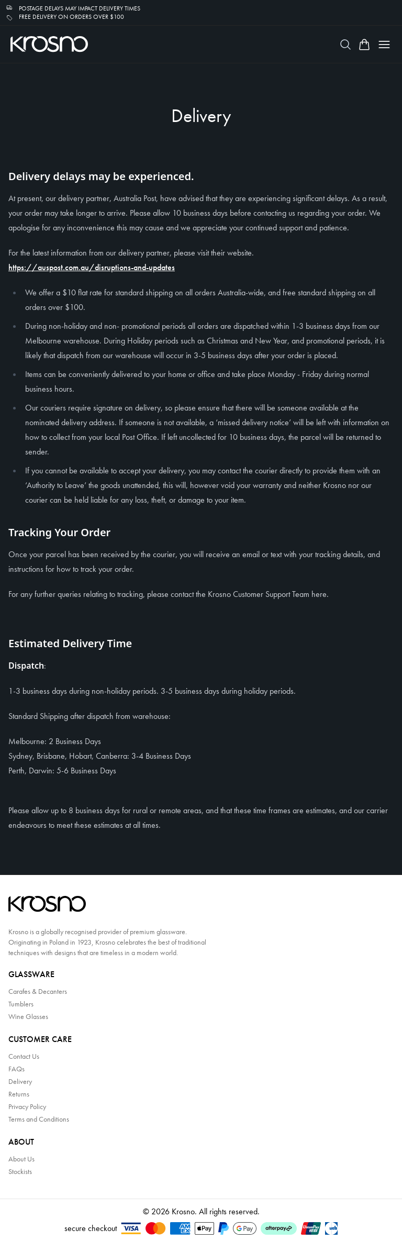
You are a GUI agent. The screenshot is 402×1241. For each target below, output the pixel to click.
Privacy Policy (27, 1106)
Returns (18, 1094)
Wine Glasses (28, 1016)
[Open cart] (364, 44)
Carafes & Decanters (37, 991)
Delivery (20, 1081)
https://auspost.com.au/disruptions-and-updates (91, 267)
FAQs (16, 1068)
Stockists (20, 1171)
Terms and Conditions (38, 1119)
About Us (21, 1159)
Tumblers (21, 1004)
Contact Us (23, 1056)
